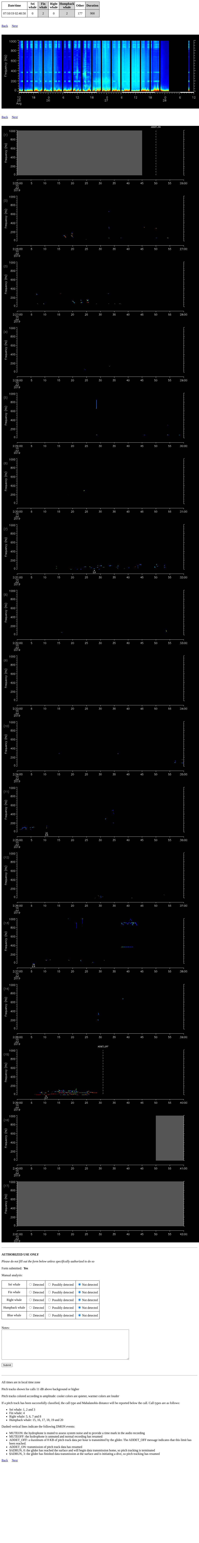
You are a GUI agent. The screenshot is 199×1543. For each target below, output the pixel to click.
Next (15, 26)
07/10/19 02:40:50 (14, 13)
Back (5, 26)
